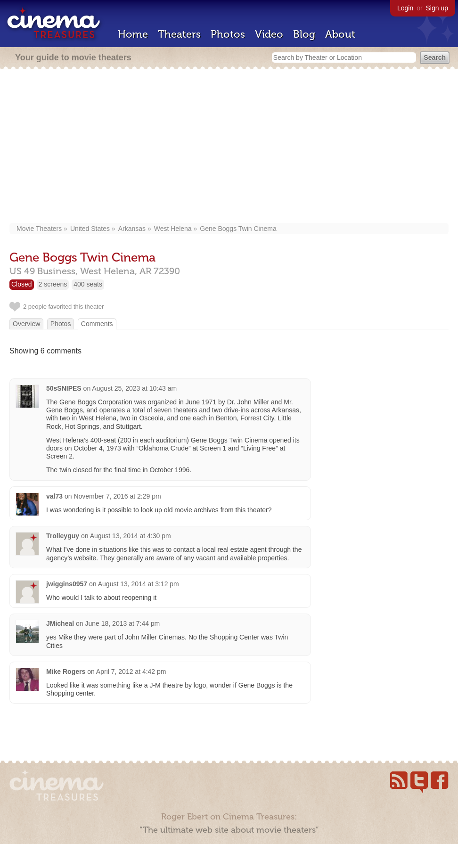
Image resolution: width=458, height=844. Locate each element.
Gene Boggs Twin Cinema (238, 228)
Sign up (437, 8)
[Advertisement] (229, 147)
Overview (26, 324)
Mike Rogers (65, 671)
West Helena (173, 228)
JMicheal (60, 623)
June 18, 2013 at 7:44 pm (122, 623)
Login (405, 8)
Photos (228, 34)
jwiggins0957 (66, 584)
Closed (21, 284)
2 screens (53, 284)
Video (269, 34)
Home (133, 34)
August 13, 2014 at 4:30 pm (130, 536)
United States (90, 228)
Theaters (179, 34)
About (340, 34)
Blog (304, 34)
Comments (97, 324)
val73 (54, 496)
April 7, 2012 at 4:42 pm (131, 671)
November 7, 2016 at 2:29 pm (117, 496)
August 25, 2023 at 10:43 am (134, 388)
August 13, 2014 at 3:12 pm (138, 584)
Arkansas (132, 228)
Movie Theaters (39, 228)
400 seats (88, 284)
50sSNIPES (64, 388)
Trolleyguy (62, 536)
